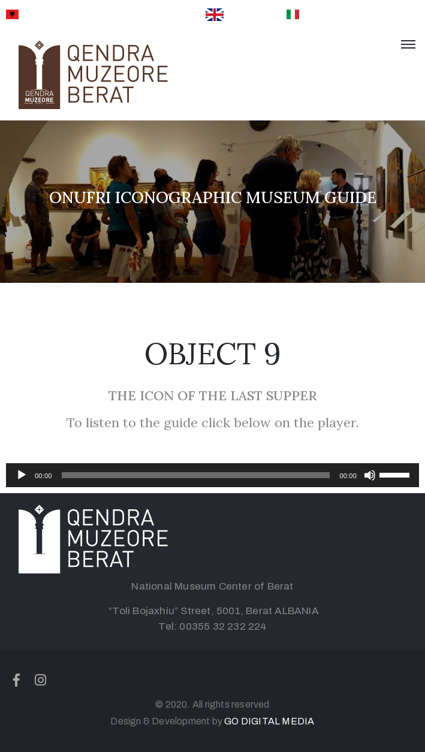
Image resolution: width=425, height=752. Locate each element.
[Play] (22, 475)
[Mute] (370, 475)
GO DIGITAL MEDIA (269, 721)
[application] (212, 475)
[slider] (196, 475)
